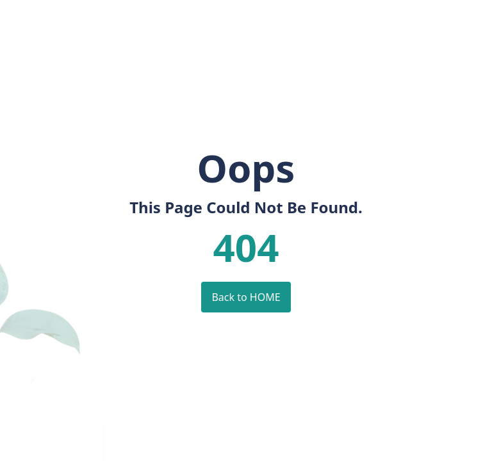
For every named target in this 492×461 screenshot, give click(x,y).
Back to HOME (245, 297)
